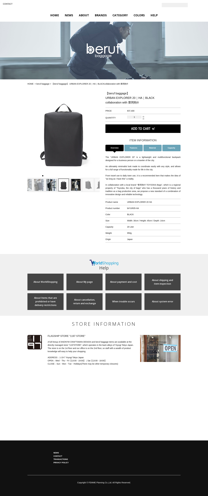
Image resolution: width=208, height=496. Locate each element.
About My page (84, 283)
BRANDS (101, 15)
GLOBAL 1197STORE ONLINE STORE (104, 5)
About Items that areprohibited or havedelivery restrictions (45, 303)
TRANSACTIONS (60, 462)
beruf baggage (42, 84)
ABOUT (84, 15)
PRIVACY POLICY (61, 465)
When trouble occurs (123, 303)
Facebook (203, 5)
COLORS (139, 15)
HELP (154, 15)
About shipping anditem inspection (162, 283)
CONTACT (8, 4)
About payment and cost (123, 283)
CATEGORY (120, 15)
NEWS (69, 15)
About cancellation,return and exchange (84, 303)
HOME (54, 15)
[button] (30, 134)
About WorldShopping (45, 283)
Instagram (197, 5)
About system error (162, 303)
